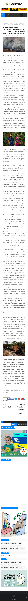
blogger (20, 424)
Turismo (22, 548)
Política (12, 548)
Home (4, 22)
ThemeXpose (10, 598)
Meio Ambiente (17, 546)
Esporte (10, 546)
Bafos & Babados (5, 543)
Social (16, 548)
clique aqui (21, 389)
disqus (25, 424)
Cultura (19, 543)
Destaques (8, 22)
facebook (14, 424)
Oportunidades (4, 548)
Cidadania (13, 543)
